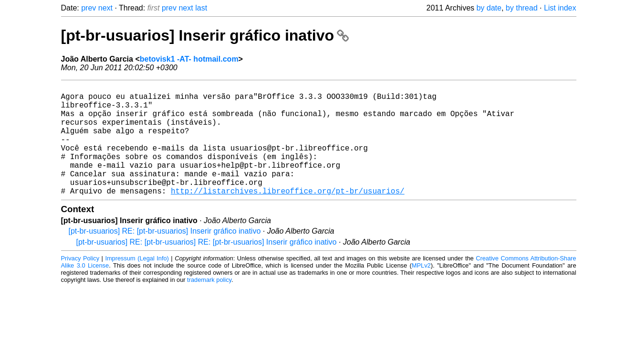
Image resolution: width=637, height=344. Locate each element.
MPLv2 (421, 290)
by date (488, 8)
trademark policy (209, 304)
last (201, 8)
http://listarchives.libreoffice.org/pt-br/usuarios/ (288, 215)
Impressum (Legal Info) (136, 283)
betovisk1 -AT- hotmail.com (189, 59)
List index (560, 8)
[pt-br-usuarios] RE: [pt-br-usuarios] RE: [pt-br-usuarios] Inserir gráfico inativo (206, 267)
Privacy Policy (80, 283)
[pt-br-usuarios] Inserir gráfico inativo (205, 35)
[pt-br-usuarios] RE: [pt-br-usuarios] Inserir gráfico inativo (165, 256)
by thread (522, 8)
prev (88, 8)
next (105, 8)
